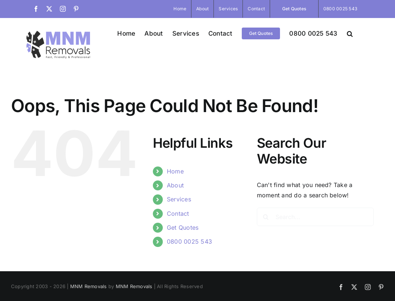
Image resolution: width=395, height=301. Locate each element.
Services (179, 199)
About (175, 185)
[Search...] (315, 217)
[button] (350, 33)
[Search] (266, 217)
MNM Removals (88, 286)
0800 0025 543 (189, 241)
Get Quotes (182, 227)
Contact (178, 213)
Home (175, 171)
